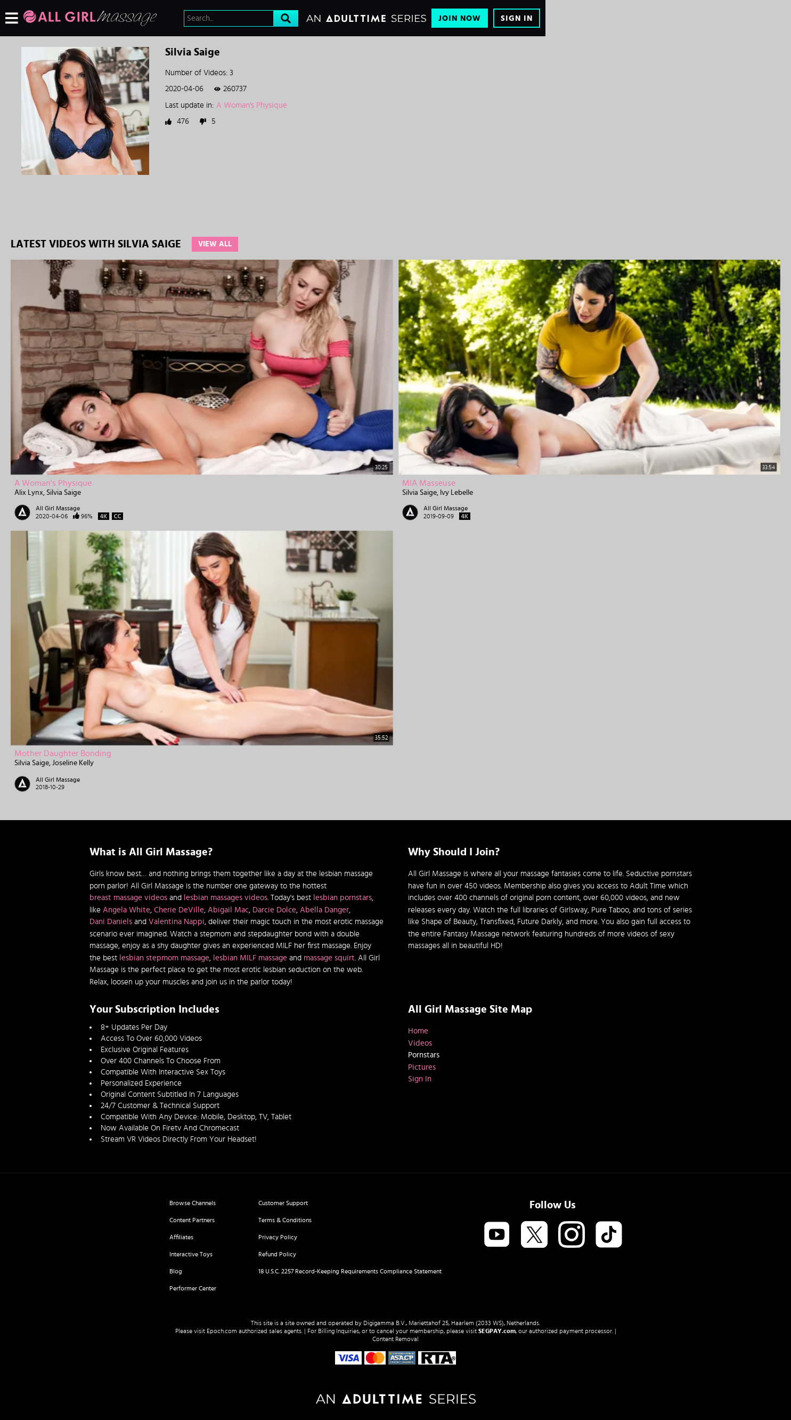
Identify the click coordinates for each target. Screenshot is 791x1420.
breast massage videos (128, 898)
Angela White (126, 910)
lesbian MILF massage (250, 958)
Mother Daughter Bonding (62, 753)
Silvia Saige (63, 492)
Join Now (459, 18)
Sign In (517, 18)
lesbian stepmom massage (164, 958)
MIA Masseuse (428, 483)
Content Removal (395, 1339)
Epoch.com (222, 1331)
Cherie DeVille (179, 910)
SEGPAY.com (497, 1331)
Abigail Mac (228, 910)
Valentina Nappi (177, 922)
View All (215, 244)
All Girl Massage (58, 508)
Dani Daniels (110, 922)
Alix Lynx (28, 492)
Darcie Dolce (274, 910)
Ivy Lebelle (456, 492)
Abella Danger (324, 910)
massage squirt (329, 958)
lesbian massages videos (225, 898)
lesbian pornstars (342, 898)
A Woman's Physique (251, 105)
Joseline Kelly (73, 763)
